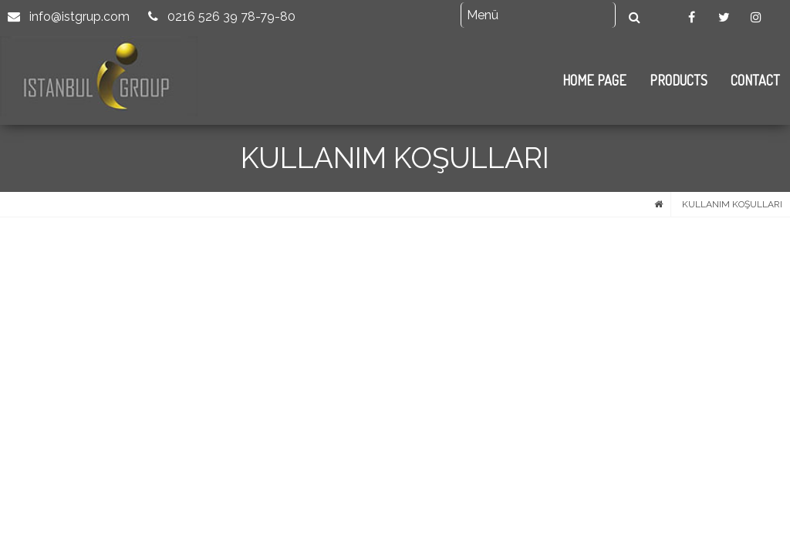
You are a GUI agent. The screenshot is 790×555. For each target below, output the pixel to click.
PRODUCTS (678, 80)
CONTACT (755, 80)
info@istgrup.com (69, 16)
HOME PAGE (594, 80)
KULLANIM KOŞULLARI (732, 204)
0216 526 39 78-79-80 (221, 16)
